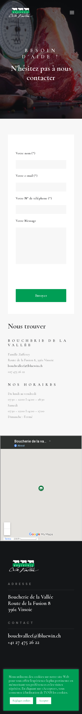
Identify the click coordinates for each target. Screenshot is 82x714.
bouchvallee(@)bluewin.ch (25, 366)
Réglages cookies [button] (21, 700)
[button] (72, 12)
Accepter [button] (44, 700)
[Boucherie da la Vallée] (21, 12)
